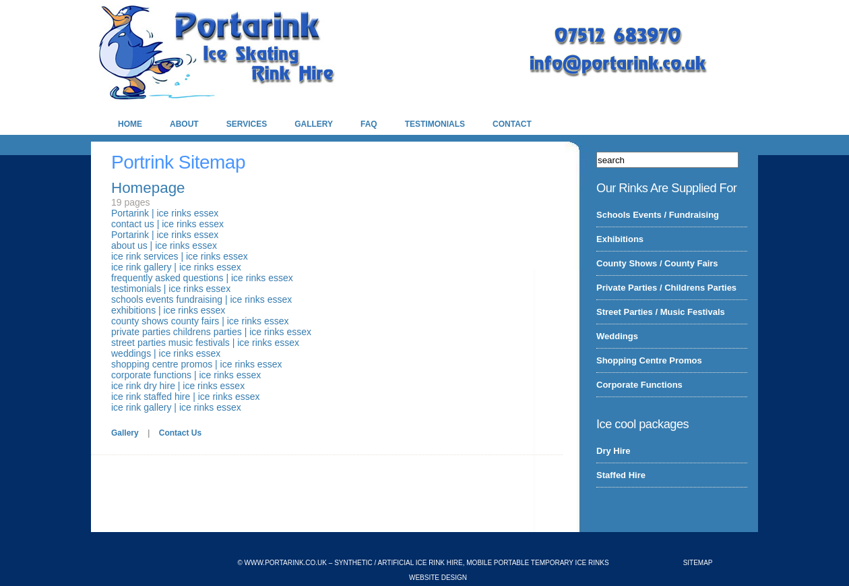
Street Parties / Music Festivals (660, 312)
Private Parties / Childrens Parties (666, 288)
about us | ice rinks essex (164, 245)
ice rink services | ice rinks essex (179, 256)
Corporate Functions (639, 385)
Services (246, 124)
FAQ (368, 124)
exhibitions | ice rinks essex (168, 310)
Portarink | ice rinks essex (164, 213)
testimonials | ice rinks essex (170, 288)
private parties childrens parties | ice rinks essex (211, 331)
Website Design (438, 577)
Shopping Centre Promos (649, 360)
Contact (512, 124)
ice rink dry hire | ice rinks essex (178, 385)
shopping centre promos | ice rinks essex (196, 364)
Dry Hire (613, 451)
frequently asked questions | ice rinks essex (202, 277)
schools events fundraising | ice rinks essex (201, 299)
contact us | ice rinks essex (167, 223)
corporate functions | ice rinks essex (186, 375)
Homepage (148, 187)
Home (130, 124)
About (184, 124)
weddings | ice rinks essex (165, 353)
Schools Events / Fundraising (657, 215)
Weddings (617, 336)
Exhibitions (619, 239)
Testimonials (435, 124)
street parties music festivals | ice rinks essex (205, 342)
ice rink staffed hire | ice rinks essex (185, 396)
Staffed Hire (621, 475)
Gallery (313, 124)
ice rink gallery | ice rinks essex (176, 267)
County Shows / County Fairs (657, 263)
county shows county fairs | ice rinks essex (200, 321)
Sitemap (698, 562)
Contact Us (180, 433)
